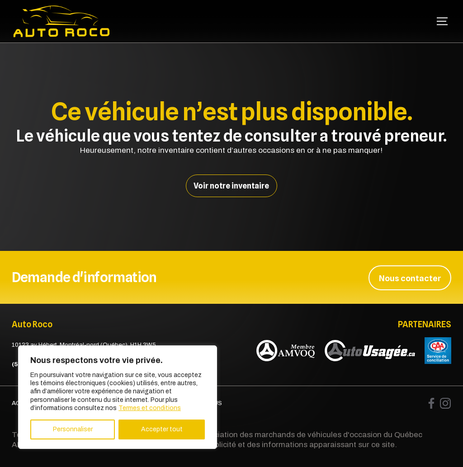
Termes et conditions (149, 408)
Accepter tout (162, 429)
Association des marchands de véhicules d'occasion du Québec (309, 434)
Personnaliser (73, 429)
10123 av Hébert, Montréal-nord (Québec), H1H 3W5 (84, 344)
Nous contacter (410, 277)
